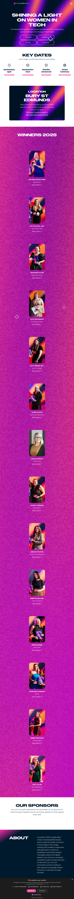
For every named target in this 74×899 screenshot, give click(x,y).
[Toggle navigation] (71, 4)
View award (37, 185)
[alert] (37, 888)
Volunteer (45, 43)
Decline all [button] (42, 890)
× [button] (72, 879)
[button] (37, 894)
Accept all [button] (31, 890)
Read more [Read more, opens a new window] (45, 884)
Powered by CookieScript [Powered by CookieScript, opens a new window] (37, 897)
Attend (28, 43)
